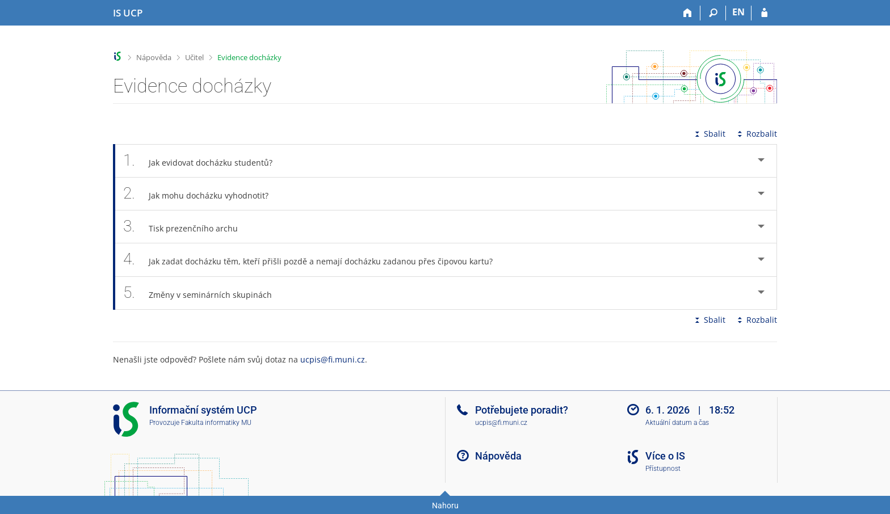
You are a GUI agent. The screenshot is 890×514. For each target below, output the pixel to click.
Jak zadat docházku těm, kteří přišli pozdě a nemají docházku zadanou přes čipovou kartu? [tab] (314, 259)
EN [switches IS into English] (738, 12)
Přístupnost (663, 469)
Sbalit (708, 133)
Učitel (194, 57)
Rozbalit (756, 133)
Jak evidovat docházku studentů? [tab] (204, 161)
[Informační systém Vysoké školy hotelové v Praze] (127, 13)
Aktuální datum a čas (677, 423)
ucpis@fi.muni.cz (332, 359)
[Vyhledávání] (713, 13)
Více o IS (665, 456)
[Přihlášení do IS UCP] (764, 13)
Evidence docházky (249, 57)
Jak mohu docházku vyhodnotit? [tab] (202, 194)
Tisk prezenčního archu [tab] (186, 227)
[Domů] (687, 13)
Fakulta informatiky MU (216, 423)
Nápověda (153, 57)
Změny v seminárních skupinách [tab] (203, 293)
